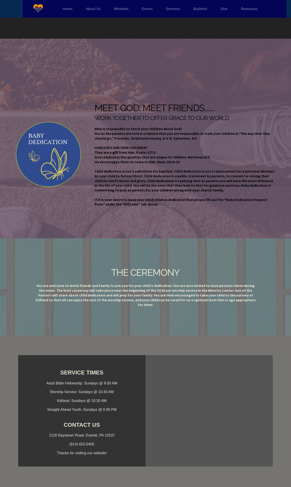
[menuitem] (68, 9)
